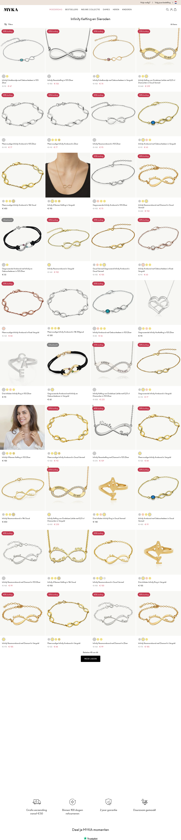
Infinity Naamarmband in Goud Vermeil (108, 582)
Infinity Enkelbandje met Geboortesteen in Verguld (113, 80)
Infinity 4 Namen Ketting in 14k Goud (61, 582)
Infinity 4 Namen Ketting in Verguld (61, 205)
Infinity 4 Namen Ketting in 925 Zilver (16, 457)
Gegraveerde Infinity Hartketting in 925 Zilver (156, 332)
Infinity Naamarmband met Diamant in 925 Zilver (21, 582)
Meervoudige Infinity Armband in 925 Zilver (19, 144)
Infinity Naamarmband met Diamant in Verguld (20, 643)
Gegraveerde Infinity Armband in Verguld (154, 393)
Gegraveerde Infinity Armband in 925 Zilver (110, 205)
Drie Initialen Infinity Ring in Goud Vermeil (109, 518)
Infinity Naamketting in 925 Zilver (60, 80)
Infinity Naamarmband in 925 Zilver (107, 144)
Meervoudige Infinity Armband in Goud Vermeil (66, 457)
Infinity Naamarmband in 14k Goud (16, 518)
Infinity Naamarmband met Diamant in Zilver (110, 643)
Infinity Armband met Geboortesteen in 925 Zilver (112, 332)
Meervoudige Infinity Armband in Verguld (154, 457)
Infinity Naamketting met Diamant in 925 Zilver (111, 457)
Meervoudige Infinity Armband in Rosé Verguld (20, 332)
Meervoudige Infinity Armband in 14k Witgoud (65, 332)
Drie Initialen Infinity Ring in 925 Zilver (16, 393)
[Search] (167, 9)
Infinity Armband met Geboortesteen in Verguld (157, 144)
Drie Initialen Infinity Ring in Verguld (152, 582)
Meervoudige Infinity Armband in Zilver (62, 144)
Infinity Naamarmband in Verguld (60, 269)
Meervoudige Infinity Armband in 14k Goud (19, 205)
